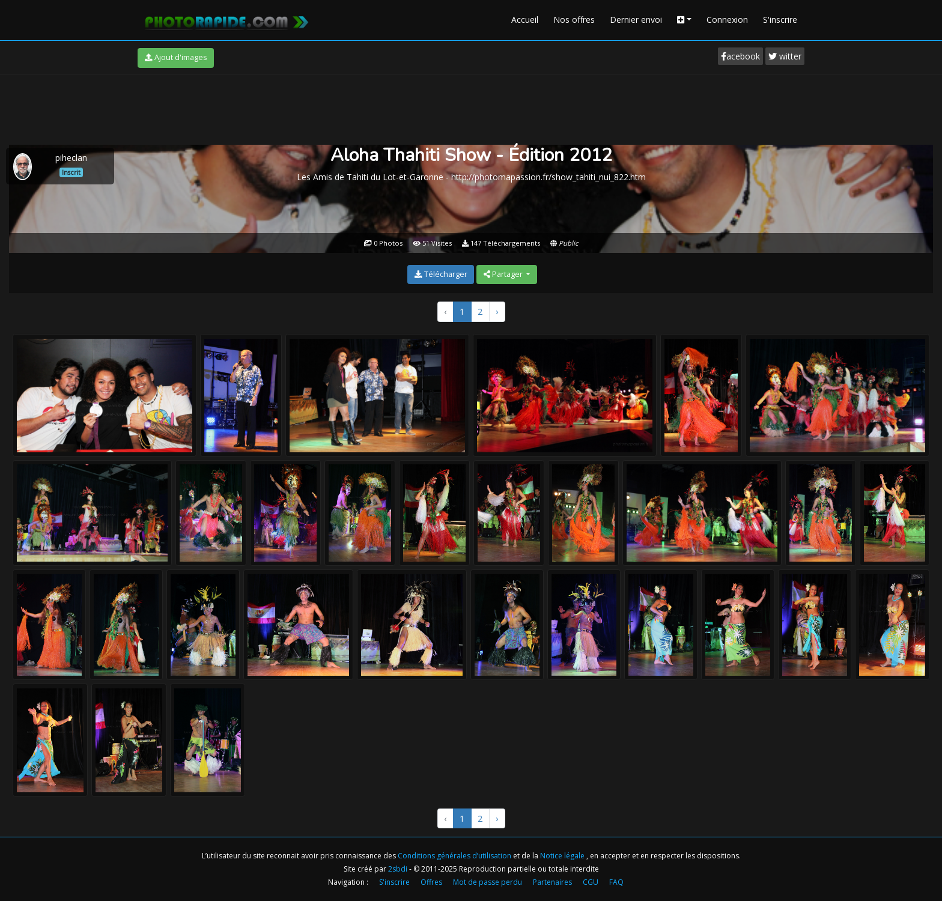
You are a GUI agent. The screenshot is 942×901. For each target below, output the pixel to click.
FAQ (616, 882)
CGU (590, 882)
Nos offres (574, 19)
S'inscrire (780, 19)
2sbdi (397, 869)
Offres (431, 882)
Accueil (524, 19)
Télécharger (441, 274)
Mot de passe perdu (487, 882)
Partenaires (552, 882)
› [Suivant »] (497, 311)
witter (784, 56)
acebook (740, 56)
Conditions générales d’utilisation (455, 856)
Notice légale (563, 856)
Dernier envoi (636, 19)
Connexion (727, 19)
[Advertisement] (471, 107)
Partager (504, 274)
